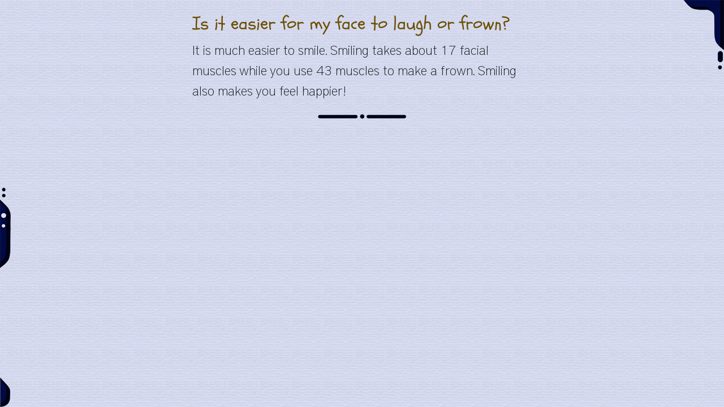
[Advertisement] (362, 210)
